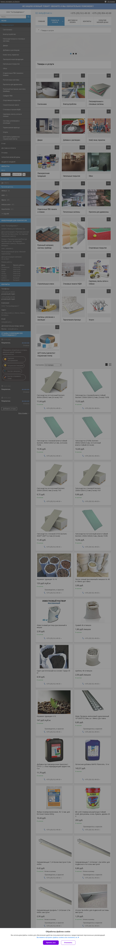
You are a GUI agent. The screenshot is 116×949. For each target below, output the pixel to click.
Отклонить (68, 942)
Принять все (51, 942)
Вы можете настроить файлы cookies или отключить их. (57, 937)
